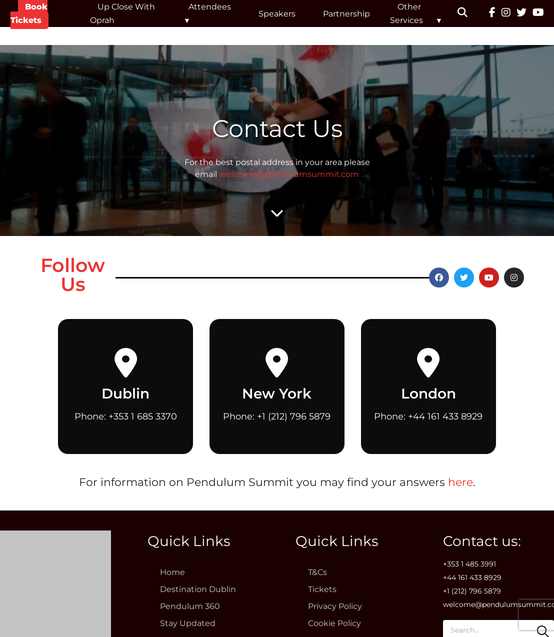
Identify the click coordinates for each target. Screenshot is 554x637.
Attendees (209, 7)
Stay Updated (188, 623)
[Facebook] (492, 14)
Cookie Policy (334, 623)
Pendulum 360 (190, 606)
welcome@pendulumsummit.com (289, 174)
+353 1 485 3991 (469, 564)
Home (172, 572)
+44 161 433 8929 (445, 416)
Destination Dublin (198, 589)
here (460, 482)
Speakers (277, 13)
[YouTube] (538, 14)
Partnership (346, 13)
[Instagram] (506, 14)
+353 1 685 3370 (142, 416)
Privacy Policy (335, 606)
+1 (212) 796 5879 (293, 416)
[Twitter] (521, 14)
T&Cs (317, 572)
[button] (469, 14)
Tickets (322, 589)
